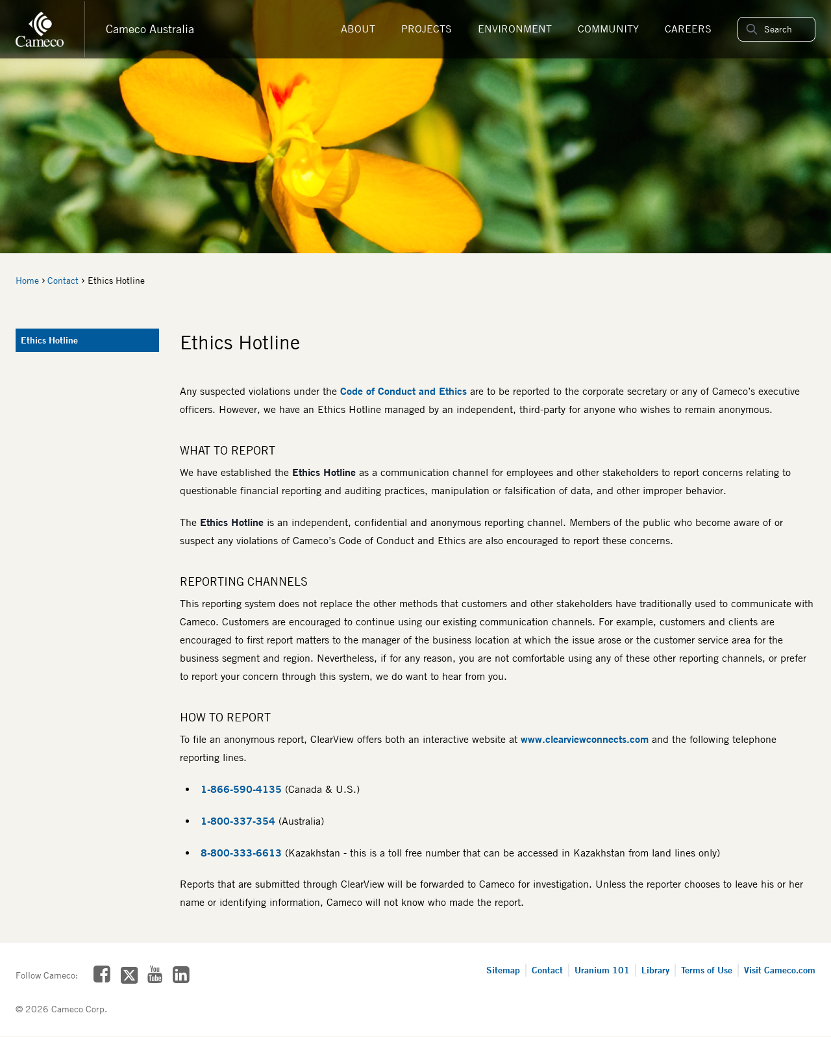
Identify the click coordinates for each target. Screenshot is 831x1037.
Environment (515, 29)
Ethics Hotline (49, 339)
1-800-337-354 (238, 820)
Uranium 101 (602, 969)
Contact (63, 280)
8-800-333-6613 (241, 852)
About (358, 29)
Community (608, 29)
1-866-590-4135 (241, 788)
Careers (688, 29)
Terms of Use (706, 969)
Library (655, 969)
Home (27, 280)
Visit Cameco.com (779, 969)
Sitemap (503, 969)
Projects (426, 29)
